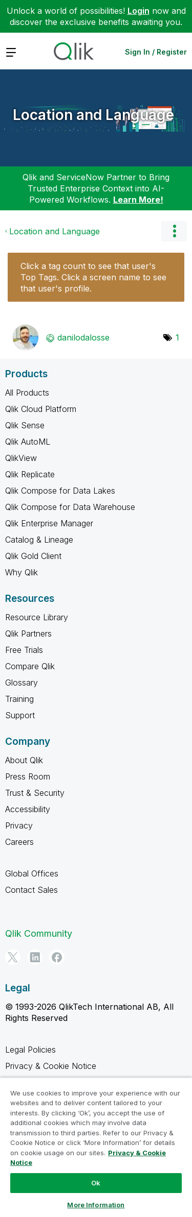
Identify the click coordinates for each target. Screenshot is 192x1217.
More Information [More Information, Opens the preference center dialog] (95, 1205)
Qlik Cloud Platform (40, 409)
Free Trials (24, 650)
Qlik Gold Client (33, 556)
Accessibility (27, 809)
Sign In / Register (156, 51)
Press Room (27, 776)
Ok (95, 1183)
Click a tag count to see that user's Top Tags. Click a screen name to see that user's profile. (93, 277)
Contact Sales (31, 890)
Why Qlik (21, 572)
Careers (19, 842)
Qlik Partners (28, 633)
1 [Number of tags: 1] (177, 337)
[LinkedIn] (34, 957)
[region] (96, 1147)
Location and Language (93, 115)
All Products (27, 392)
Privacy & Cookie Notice (50, 1066)
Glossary (21, 682)
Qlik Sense (25, 425)
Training (19, 699)
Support (20, 715)
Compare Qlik (30, 666)
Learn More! (138, 199)
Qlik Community (38, 933)
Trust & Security (35, 793)
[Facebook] (57, 957)
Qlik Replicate (30, 474)
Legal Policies (30, 1049)
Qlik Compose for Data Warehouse (70, 507)
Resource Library (36, 617)
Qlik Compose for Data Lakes (60, 490)
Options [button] (174, 231)
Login (138, 11)
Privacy (19, 825)
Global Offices (31, 873)
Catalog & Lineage (39, 539)
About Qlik (24, 760)
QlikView (21, 458)
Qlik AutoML (27, 441)
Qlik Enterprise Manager (49, 523)
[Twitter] (12, 957)
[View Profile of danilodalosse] (83, 337)
